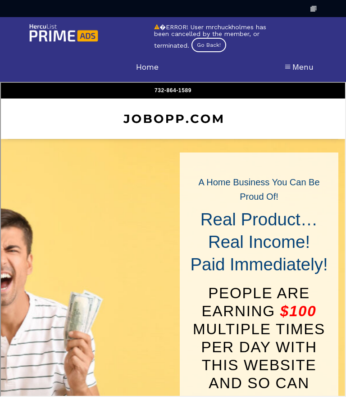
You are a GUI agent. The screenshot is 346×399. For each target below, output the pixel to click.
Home (147, 67)
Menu (299, 67)
